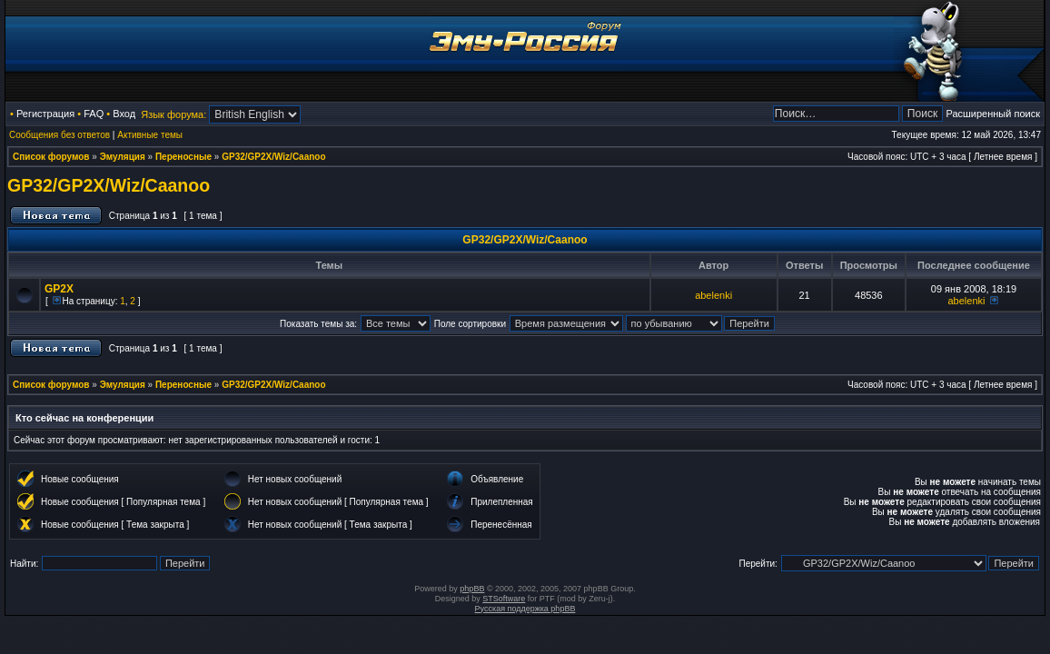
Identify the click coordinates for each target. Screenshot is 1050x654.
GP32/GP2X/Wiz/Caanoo (273, 157)
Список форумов (51, 157)
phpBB (472, 588)
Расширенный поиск (993, 113)
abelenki (713, 295)
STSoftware (503, 598)
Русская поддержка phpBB (525, 608)
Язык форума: (173, 114)
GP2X (59, 288)
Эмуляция (122, 157)
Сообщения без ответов (59, 135)
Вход (124, 113)
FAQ (94, 113)
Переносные (183, 157)
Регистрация (45, 113)
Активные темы (150, 135)
